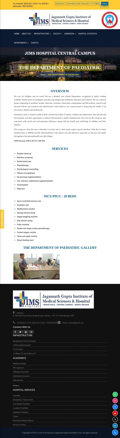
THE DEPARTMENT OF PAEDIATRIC (63, 75)
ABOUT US (27, 34)
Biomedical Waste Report (23, 421)
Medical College (19, 364)
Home (16, 34)
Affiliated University (21, 372)
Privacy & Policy (19, 425)
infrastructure (42, 34)
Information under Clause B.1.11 (79, 4)
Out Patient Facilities (21, 404)
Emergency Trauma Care (23, 400)
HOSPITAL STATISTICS (87, 34)
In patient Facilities (20, 408)
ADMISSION (70, 34)
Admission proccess (21, 376)
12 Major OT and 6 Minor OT (24, 353)
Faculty (57, 34)
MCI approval (18, 368)
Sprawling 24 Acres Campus (24, 341)
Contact (104, 6)
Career (15, 416)
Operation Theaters (20, 412)
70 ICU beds (18, 349)
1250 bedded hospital (22, 345)
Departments (21, 43)
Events (35, 43)
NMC (97, 4)
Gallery (105, 4)
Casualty (16, 396)
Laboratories (18, 380)
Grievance (60, 4)
